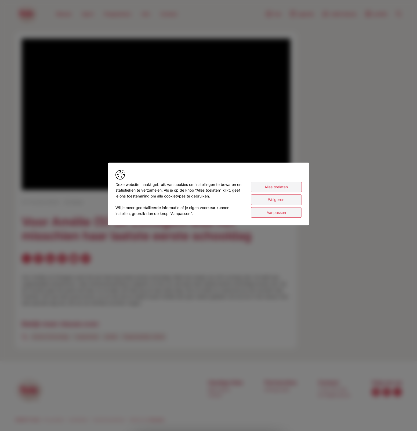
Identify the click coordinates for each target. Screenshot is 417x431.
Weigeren (276, 200)
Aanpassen (276, 213)
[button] (157, 115)
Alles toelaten (276, 187)
